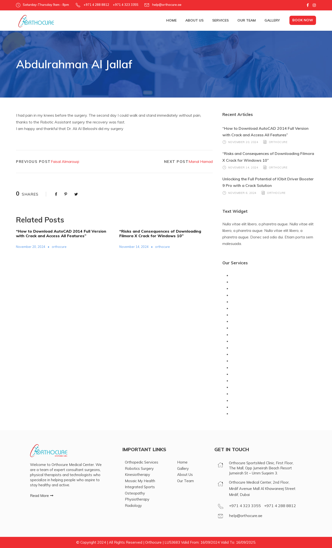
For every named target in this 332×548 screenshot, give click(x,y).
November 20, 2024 (30, 247)
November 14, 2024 (134, 247)
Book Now (302, 20)
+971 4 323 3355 (245, 505)
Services (220, 20)
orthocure (59, 247)
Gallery (272, 20)
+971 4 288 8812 (280, 505)
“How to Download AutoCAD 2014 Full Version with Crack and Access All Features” (61, 233)
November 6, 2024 (242, 192)
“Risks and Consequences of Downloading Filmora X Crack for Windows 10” (160, 233)
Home (171, 20)
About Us (194, 20)
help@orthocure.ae (166, 5)
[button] (41, 495)
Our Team (246, 20)
